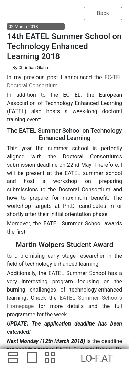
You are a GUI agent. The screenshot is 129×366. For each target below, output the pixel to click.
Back (103, 13)
